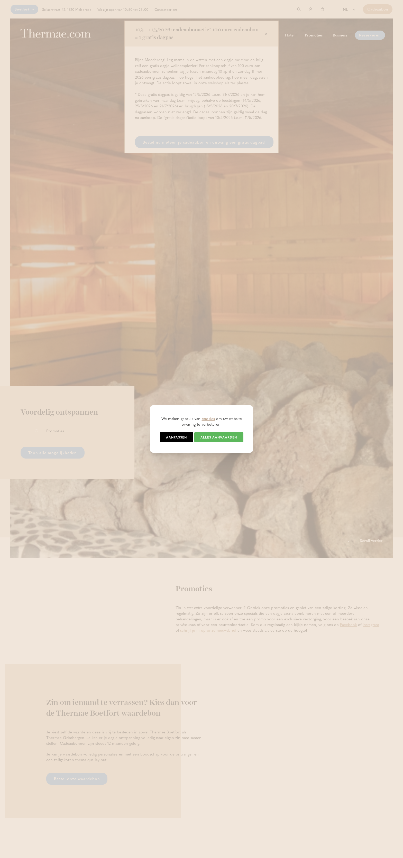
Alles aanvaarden (218, 437)
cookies (208, 418)
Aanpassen (176, 437)
